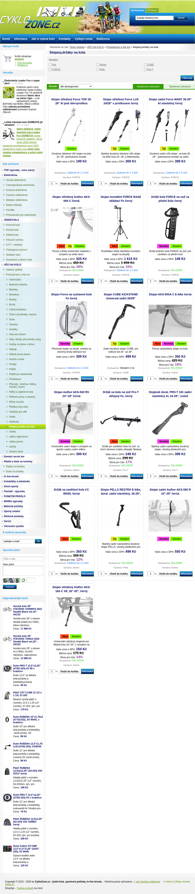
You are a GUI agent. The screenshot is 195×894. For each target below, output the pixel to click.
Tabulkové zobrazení (180, 86)
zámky (12, 446)
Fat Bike (10, 210)
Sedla (12, 416)
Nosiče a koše (16, 359)
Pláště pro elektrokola (20, 374)
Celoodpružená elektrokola (20, 185)
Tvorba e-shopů (25, 888)
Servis (7, 521)
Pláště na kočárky (15, 466)
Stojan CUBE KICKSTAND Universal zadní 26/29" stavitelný (121, 298)
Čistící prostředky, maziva (22, 314)
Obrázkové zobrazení (148, 86)
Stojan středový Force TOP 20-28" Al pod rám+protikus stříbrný (71, 103)
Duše (12, 319)
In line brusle (11, 476)
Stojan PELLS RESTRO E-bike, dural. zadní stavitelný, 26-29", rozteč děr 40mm (120, 493)
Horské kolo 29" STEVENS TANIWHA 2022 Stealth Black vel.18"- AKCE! (27, 610)
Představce (15, 379)
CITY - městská (14, 244)
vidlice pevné (16, 441)
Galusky (13, 324)
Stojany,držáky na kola (22, 426)
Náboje (13, 349)
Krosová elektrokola (16, 190)
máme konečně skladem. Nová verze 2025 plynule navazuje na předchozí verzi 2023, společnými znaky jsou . (23, 142)
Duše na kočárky (15, 471)
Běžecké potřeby (13, 506)
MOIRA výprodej (13, 501)
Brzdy (12, 304)
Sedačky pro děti (18, 411)
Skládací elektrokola (16, 200)
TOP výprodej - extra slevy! (19, 170)
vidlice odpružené (18, 436)
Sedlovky (14, 421)
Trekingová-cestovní (16, 249)
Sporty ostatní (12, 511)
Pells (102, 69)
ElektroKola (10, 175)
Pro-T (150, 69)
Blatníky (13, 289)
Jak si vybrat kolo (43, 38)
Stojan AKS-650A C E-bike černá (170, 294)
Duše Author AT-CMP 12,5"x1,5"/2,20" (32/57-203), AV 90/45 (26, 849)
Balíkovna (103, 38)
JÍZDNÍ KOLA (11, 220)
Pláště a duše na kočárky (18, 461)
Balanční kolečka (18, 284)
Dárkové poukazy (14, 516)
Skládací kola (13, 254)
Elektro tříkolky (14, 205)
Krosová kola (13, 225)
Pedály (13, 364)
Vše (54, 64)
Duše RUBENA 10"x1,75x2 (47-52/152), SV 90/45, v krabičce (28, 719)
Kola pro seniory (14, 239)
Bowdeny (14, 294)
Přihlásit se (22, 65)
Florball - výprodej (14, 491)
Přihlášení (152, 10)
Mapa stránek (183, 881)
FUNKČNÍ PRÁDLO (14, 496)
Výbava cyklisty (14, 269)
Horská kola (12, 229)
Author (102, 64)
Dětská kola (12, 234)
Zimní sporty (11, 486)
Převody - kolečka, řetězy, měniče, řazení (22, 385)
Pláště (12, 369)
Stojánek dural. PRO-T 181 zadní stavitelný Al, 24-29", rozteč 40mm (170, 396)
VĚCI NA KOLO (95, 47)
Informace (87, 183)
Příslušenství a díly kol (118, 47)
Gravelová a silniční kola (19, 259)
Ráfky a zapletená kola (21, 391)
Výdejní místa (84, 38)
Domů (6, 38)
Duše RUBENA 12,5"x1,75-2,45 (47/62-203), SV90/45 (28, 745)
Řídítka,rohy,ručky (18, 406)
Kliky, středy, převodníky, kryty (25, 339)
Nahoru (170, 881)
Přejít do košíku (24, 62)
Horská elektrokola (16, 180)
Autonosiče (15, 279)
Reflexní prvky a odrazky (22, 396)
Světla (12, 431)
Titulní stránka (76, 47)
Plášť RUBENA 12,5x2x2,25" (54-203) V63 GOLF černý (27, 771)
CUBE (150, 64)
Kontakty (65, 38)
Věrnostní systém (14, 526)
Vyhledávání (137, 10)
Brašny (13, 299)
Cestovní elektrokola (17, 195)
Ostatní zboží (16, 451)
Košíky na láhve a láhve (21, 344)
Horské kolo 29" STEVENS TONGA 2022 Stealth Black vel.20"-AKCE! (26, 640)
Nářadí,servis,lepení (19, 354)
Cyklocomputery (17, 309)
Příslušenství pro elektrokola (21, 215)
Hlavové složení (17, 334)
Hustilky (13, 329)
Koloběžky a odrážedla (17, 481)
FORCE (56, 69)
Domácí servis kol (14, 456)
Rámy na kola (16, 401)
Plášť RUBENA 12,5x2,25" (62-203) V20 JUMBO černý (27, 822)
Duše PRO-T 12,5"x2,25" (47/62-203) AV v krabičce (27, 796)
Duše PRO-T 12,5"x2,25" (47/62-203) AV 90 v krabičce (27, 668)
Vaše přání (8, 564)
